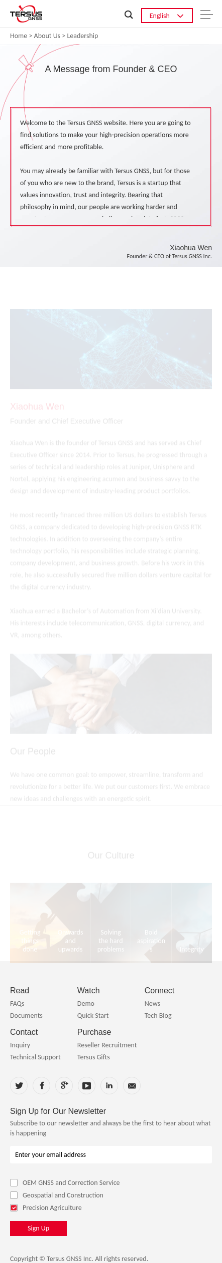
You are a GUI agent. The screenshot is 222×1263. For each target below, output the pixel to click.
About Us (47, 36)
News (152, 1003)
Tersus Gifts (93, 1057)
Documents (26, 1015)
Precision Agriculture (46, 1207)
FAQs (17, 1003)
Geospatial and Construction (56, 1195)
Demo (85, 1003)
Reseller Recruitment (107, 1045)
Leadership (82, 36)
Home (18, 36)
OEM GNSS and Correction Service (65, 1182)
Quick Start (93, 1015)
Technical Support (35, 1057)
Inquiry (20, 1045)
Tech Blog (158, 1015)
